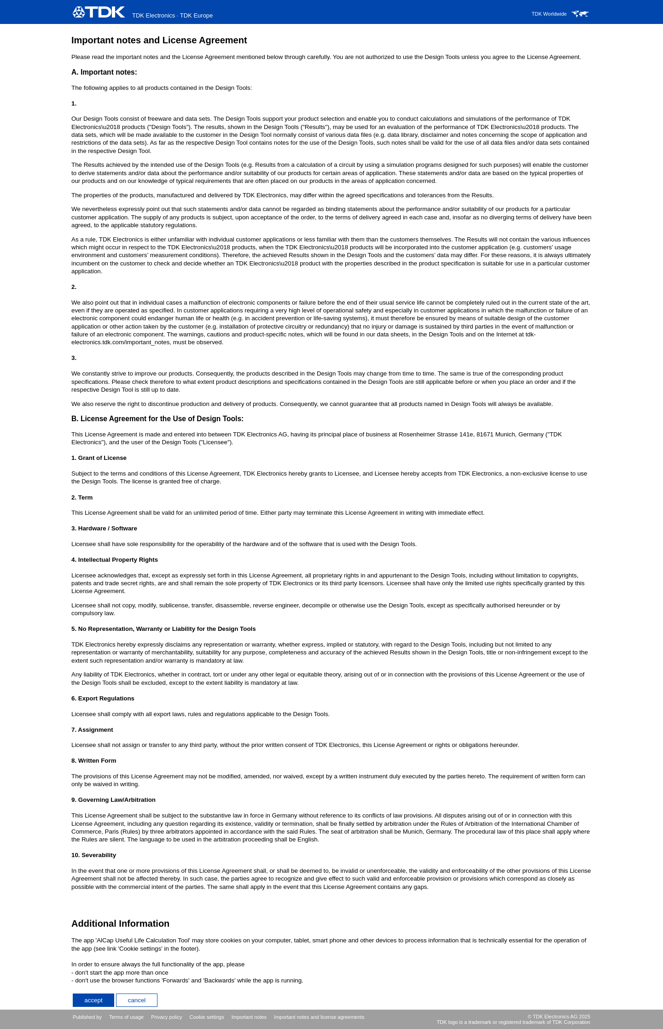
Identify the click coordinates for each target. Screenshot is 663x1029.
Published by (87, 1017)
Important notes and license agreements (319, 1017)
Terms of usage (126, 1017)
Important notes (249, 1017)
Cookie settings (206, 1017)
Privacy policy (166, 1017)
